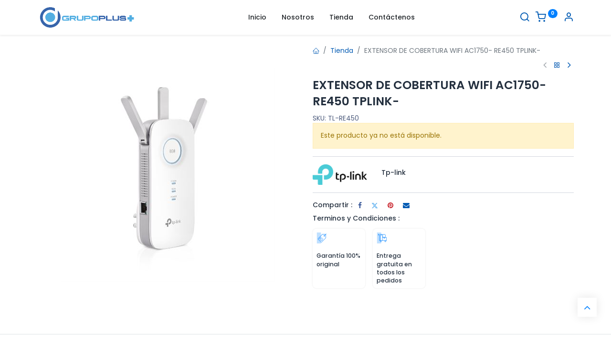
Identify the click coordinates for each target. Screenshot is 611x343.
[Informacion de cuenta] (568, 18)
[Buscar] (524, 18)
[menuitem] (257, 17)
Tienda (341, 50)
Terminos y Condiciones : (356, 218)
